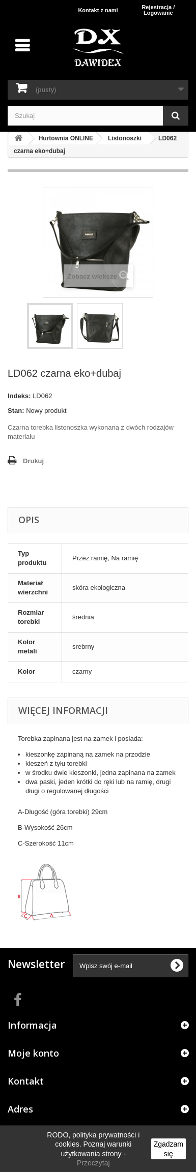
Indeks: (19, 396)
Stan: (16, 410)
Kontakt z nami (98, 10)
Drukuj (33, 461)
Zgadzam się (168, 1148)
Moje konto (33, 1053)
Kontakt (26, 1081)
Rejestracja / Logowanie (158, 10)
